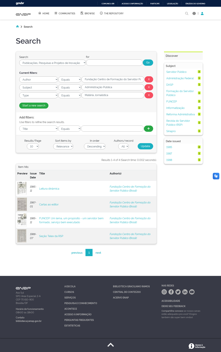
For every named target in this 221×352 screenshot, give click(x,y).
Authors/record (123, 140)
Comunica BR (108, 4)
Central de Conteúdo (127, 291)
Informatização (175, 108)
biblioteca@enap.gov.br (28, 320)
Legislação (172, 4)
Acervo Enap (121, 297)
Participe (155, 4)
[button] (194, 13)
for (87, 56)
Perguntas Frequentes (79, 319)
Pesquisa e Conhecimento (80, 303)
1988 (169, 160)
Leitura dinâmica (49, 188)
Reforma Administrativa (180, 114)
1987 (169, 153)
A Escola (69, 286)
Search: (23, 57)
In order (94, 140)
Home (43, 13)
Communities (64, 13)
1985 (169, 147)
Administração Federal (180, 78)
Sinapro (171, 131)
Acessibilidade (171, 300)
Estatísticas (72, 325)
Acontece (70, 308)
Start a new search (33, 105)
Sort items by (63, 140)
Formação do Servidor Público (180, 93)
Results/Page (32, 140)
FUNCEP (171, 101)
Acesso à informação (132, 4)
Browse (87, 13)
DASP (169, 84)
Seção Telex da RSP (51, 236)
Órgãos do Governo (195, 4)
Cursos (69, 291)
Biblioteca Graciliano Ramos (131, 286)
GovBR (20, 3)
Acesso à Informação (78, 314)
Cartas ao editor (49, 204)
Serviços (70, 297)
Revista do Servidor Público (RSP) (178, 122)
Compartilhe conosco (172, 310)
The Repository (112, 13)
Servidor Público (176, 71)
